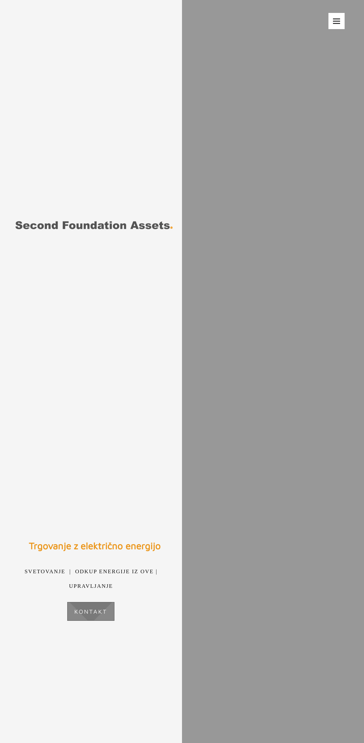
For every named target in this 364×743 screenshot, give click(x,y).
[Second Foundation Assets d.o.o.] (94, 184)
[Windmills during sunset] (182, 371)
